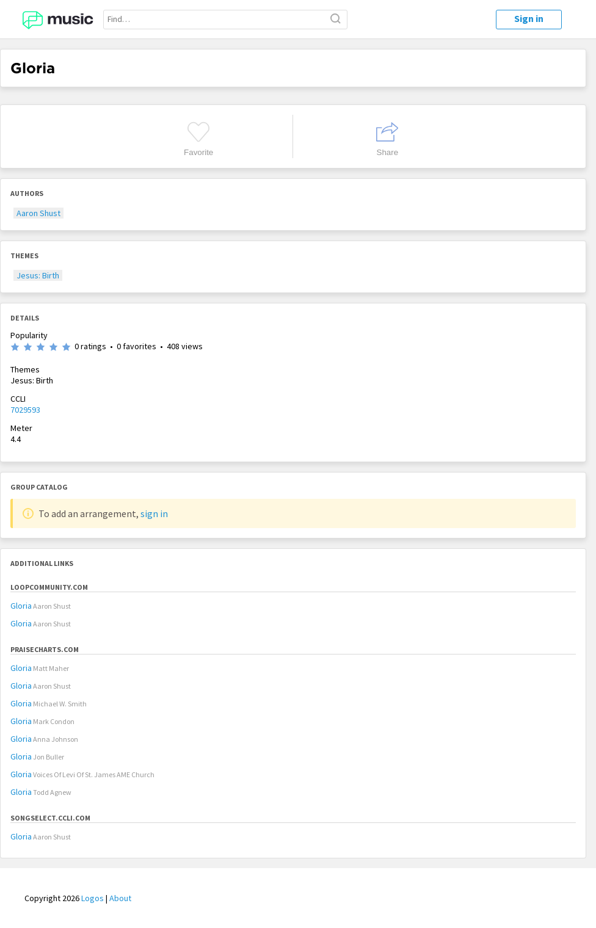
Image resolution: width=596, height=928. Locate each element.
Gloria (21, 605)
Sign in (528, 18)
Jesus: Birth (37, 275)
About (120, 898)
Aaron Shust (38, 213)
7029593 (25, 409)
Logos (92, 898)
